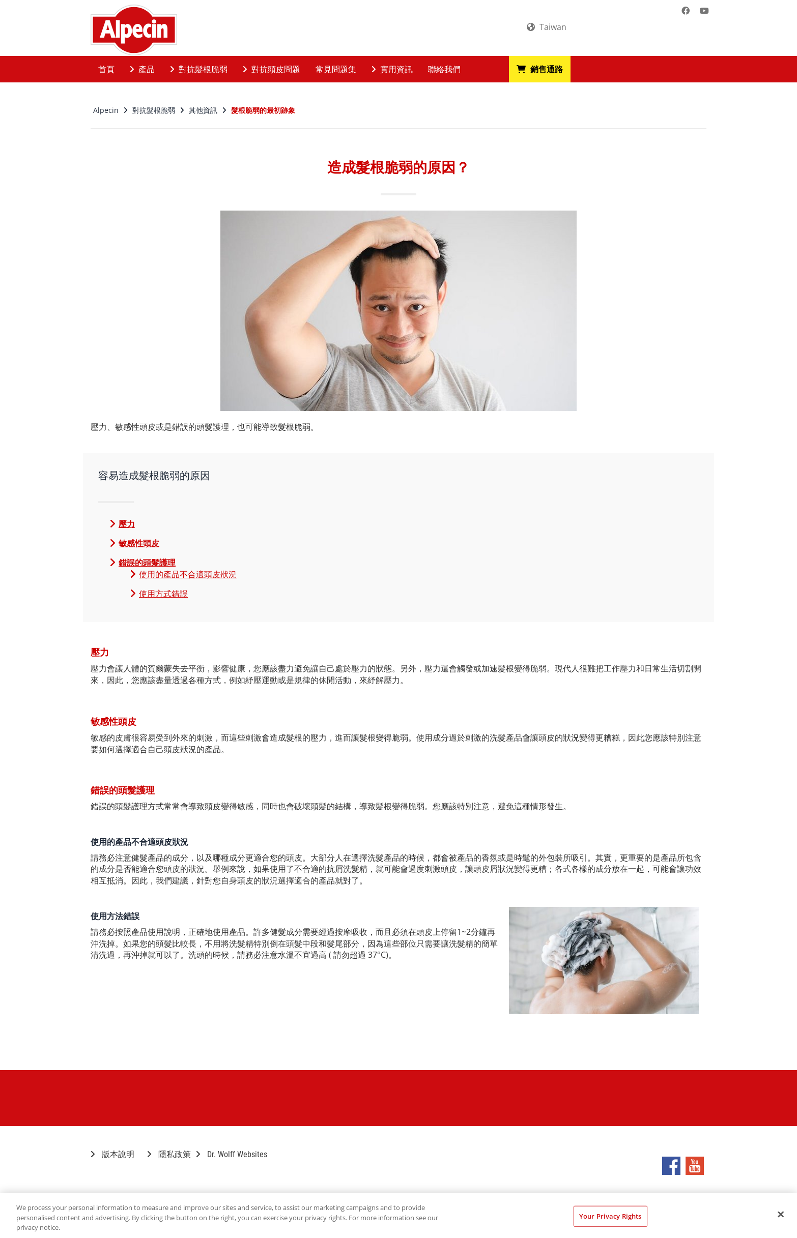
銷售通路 (540, 69)
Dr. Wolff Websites (231, 1154)
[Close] (781, 1214)
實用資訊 (392, 69)
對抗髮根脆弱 (198, 69)
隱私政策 (169, 1154)
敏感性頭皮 (139, 543)
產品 (142, 69)
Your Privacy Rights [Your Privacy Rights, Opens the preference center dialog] (610, 1215)
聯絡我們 (444, 69)
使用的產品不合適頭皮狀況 (188, 574)
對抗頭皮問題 (271, 69)
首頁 (106, 69)
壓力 (127, 523)
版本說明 (112, 1154)
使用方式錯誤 (163, 593)
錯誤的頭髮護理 (147, 562)
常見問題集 (336, 69)
